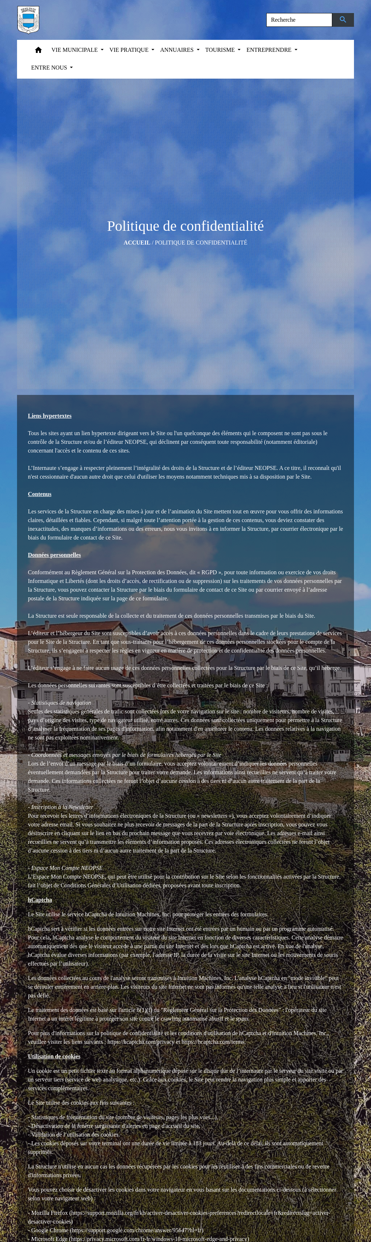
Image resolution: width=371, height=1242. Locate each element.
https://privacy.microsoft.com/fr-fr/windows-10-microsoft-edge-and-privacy (159, 1239)
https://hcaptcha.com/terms (213, 1042)
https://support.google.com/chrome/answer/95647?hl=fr (136, 1230)
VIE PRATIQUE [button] (129, 50)
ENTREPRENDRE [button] (269, 50)
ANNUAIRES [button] (177, 50)
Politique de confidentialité (201, 242)
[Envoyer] (343, 20)
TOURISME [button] (221, 50)
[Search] (299, 20)
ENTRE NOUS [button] (49, 67)
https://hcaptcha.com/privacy (141, 1042)
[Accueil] (28, 20)
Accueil (137, 242)
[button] (38, 52)
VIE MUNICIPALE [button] (75, 50)
